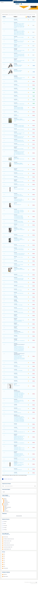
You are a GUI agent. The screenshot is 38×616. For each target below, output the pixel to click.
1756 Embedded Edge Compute (18, 312)
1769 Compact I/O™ (17, 385)
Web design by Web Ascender (34, 583)
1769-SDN (15, 424)
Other (5, 509)
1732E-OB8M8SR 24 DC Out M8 (18, 181)
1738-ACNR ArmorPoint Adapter (18, 261)
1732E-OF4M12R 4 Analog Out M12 (19, 184)
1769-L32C (15, 405)
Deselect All (8, 496)
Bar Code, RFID (5, 503)
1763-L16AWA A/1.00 (17, 366)
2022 (4, 562)
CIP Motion (5, 521)
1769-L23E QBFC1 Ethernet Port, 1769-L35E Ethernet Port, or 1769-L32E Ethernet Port (19, 401)
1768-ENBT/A (16, 374)
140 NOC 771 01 (16, 100)
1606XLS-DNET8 (16, 115)
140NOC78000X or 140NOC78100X (19, 103)
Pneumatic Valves (7, 502)
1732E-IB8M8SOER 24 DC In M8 (18, 170)
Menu (2, 2)
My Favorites (33, 6)
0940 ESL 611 (16, 20)
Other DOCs (5, 574)
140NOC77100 (16, 96)
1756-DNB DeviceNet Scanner (18, 308)
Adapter (21, 163)
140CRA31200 (16, 89)
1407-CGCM (15, 81)
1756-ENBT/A (16, 336)
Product (15, 16)
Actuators (5, 498)
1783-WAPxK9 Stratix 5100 (18, 469)
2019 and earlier (5, 568)
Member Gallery (5, 576)
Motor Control (16, 65)
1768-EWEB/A (16, 377)
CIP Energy (5, 529)
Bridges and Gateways (7, 507)
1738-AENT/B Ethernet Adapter (18, 275)
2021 (4, 564)
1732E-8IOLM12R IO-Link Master (18, 148)
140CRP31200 (16, 92)
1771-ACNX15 (16, 428)
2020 (4, 566)
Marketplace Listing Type (6, 572)
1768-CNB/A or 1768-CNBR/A (18, 370)
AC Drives (20, 65)
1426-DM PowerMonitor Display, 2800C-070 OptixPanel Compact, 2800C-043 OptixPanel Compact (18, 108)
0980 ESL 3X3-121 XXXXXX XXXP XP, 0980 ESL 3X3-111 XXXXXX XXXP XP (19, 42)
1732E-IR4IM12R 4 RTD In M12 (18, 173)
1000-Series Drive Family (17, 71)
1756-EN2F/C (16, 316)
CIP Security (5, 525)
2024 (4, 558)
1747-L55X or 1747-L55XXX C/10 (18, 286)
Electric (5, 499)
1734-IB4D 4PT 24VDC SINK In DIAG (19, 245)
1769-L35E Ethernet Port (17, 412)
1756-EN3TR (16, 328)
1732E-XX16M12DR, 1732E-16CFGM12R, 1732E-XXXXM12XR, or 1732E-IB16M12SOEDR (19, 200)
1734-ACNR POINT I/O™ (17, 204)
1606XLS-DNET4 (16, 112)
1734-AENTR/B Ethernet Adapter (18, 235)
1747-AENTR (16, 282)
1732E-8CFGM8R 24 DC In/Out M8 (19, 144)
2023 (4, 560)
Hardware (6, 508)
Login (36, 582)
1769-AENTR (16, 381)
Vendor (33, 16)
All (34, 14)
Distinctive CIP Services (5, 519)
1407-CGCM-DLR (16, 85)
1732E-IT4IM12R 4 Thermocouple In (19, 177)
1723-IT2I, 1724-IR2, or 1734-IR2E (19, 129)
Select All (3, 496)
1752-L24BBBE (16, 301)
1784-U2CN (15, 473)
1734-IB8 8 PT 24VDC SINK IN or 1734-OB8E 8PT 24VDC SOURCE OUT (19, 249)
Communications (16, 163)
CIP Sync (4, 523)
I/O (14, 203)
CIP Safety (4, 527)
